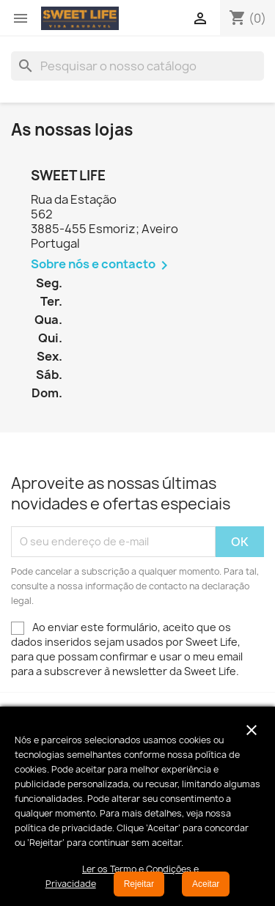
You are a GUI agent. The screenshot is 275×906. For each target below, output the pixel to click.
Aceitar (205, 884)
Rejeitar (139, 884)
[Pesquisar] (137, 66)
